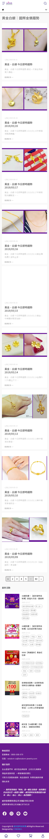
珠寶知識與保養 (36, 777)
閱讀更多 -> (9, 77)
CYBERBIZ (17, 829)
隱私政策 (5, 781)
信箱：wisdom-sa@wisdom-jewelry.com (19, 758)
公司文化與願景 (34, 769)
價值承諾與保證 (8, 773)
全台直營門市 (7, 769)
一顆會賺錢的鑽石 (23, 773)
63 (36, 578)
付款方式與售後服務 (10, 777)
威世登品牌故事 (20, 769)
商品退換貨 (24, 777)
